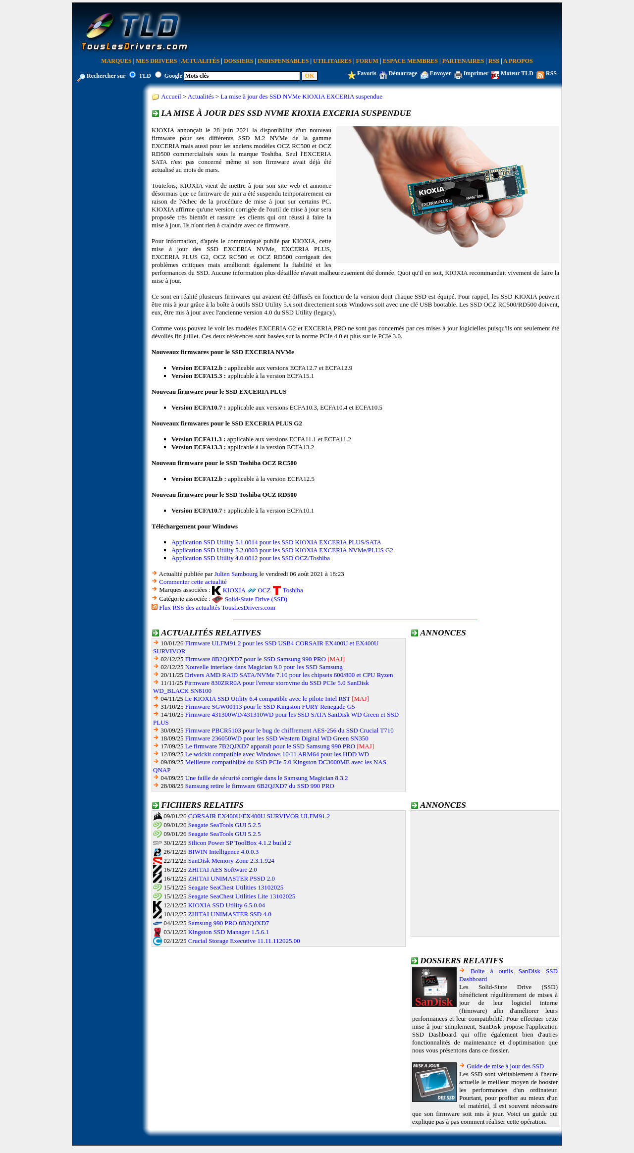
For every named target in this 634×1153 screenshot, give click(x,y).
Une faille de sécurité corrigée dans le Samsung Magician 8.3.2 (266, 778)
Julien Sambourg (236, 573)
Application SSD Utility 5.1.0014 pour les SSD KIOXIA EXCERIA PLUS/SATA (276, 542)
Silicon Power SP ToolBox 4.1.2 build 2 (239, 842)
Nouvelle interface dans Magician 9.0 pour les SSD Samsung (264, 667)
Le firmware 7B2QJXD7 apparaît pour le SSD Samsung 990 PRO (270, 746)
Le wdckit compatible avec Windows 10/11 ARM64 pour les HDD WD (277, 754)
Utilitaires (332, 60)
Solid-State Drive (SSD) (256, 599)
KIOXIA (234, 590)
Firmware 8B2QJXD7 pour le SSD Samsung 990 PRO (255, 659)
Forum (367, 60)
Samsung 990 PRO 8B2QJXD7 (228, 923)
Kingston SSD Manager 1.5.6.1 (228, 932)
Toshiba (293, 590)
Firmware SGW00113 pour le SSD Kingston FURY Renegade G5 (270, 706)
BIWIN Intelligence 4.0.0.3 (223, 851)
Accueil (171, 96)
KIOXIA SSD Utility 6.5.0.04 (226, 905)
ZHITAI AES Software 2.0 (222, 869)
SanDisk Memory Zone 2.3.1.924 (231, 860)
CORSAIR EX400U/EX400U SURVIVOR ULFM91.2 (259, 816)
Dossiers (238, 60)
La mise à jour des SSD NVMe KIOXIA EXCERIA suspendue (301, 96)
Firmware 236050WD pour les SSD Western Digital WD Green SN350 (277, 738)
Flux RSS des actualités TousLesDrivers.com (217, 607)
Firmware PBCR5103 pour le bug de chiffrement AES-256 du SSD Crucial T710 (289, 730)
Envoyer (440, 73)
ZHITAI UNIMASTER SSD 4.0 (229, 914)
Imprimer (476, 73)
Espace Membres (410, 60)
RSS (493, 60)
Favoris (366, 73)
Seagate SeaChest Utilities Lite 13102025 (242, 896)
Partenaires (463, 60)
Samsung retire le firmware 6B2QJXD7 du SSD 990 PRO (259, 785)
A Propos (518, 60)
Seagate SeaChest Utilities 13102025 (235, 887)
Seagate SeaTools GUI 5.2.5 (224, 825)
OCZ (264, 590)
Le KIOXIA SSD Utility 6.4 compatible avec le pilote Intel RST (267, 698)
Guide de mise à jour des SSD (505, 1066)
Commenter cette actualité (192, 581)
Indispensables (283, 60)
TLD (145, 75)
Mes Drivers (156, 60)
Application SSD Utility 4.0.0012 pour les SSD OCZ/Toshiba (250, 558)
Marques (116, 60)
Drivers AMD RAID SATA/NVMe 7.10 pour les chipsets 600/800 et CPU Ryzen (289, 675)
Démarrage (403, 73)
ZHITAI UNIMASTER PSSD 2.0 (231, 878)
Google (173, 75)
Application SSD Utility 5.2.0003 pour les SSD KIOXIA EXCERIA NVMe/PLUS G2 (282, 550)
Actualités (200, 60)
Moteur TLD (517, 73)
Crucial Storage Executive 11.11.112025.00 (244, 940)
